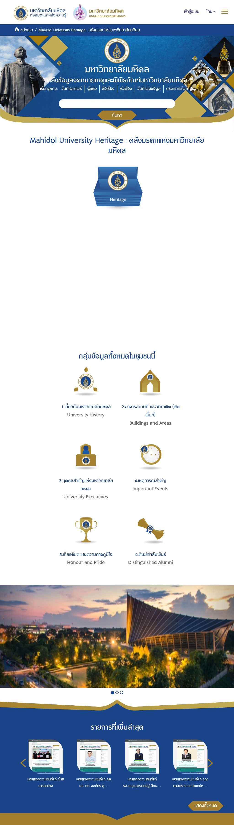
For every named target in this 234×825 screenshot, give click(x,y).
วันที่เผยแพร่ (71, 88)
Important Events (150, 489)
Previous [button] (23, 763)
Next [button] (210, 763)
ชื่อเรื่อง (108, 88)
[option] (44, 772)
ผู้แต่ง (92, 88)
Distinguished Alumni (150, 562)
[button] (211, 11)
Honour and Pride (86, 562)
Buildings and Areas (150, 423)
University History (85, 415)
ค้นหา (117, 115)
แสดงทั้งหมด (205, 805)
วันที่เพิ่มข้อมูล (149, 88)
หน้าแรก (26, 30)
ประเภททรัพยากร (180, 88)
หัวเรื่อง (126, 88)
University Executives (86, 497)
